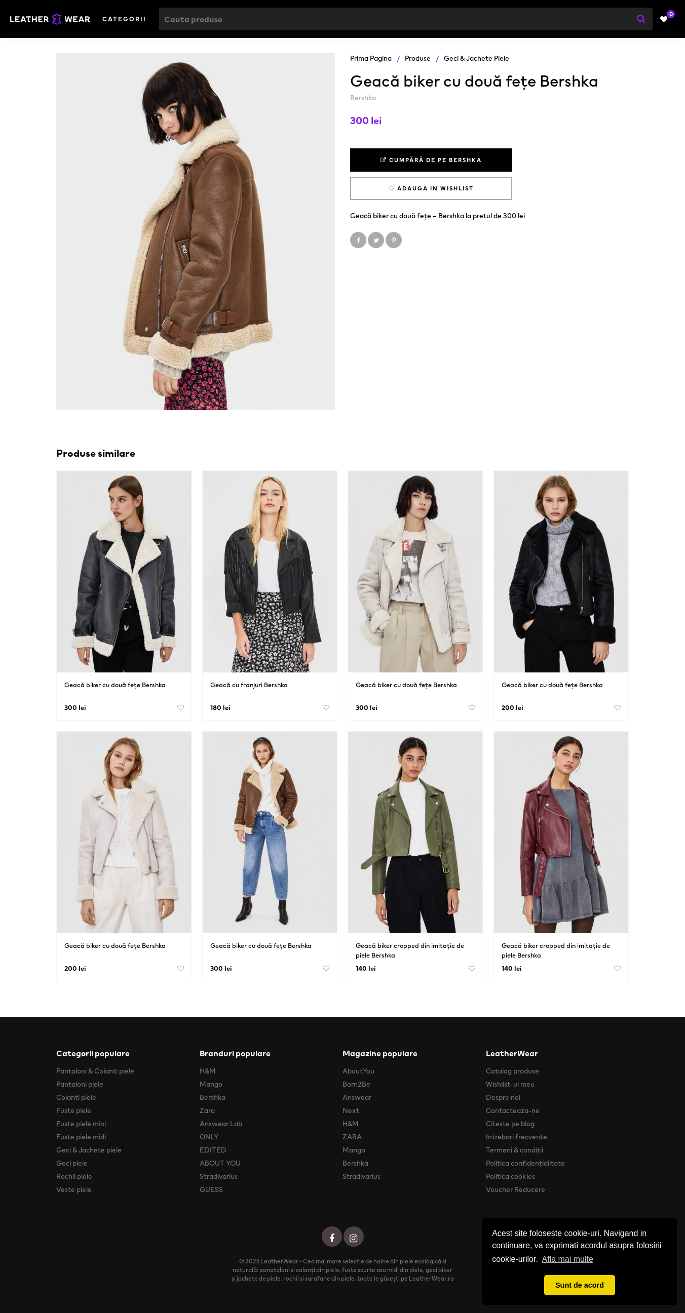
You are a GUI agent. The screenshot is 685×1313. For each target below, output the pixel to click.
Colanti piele (76, 1097)
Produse (418, 58)
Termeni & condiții (514, 1150)
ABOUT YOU (220, 1163)
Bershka (363, 98)
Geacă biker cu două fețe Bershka (115, 685)
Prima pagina (371, 58)
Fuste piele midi (81, 1137)
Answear (356, 1097)
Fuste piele (73, 1110)
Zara (207, 1110)
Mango (211, 1084)
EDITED (213, 1150)
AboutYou (358, 1071)
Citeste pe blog (510, 1124)
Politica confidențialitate (525, 1163)
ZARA (352, 1137)
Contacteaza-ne (513, 1110)
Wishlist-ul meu (510, 1084)
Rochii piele (74, 1176)
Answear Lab (221, 1124)
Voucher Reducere (515, 1189)
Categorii (124, 19)
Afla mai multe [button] (567, 1259)
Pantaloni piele (79, 1084)
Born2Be (356, 1084)
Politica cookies (510, 1176)
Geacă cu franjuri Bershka (249, 685)
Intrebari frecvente (516, 1137)
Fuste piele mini (81, 1124)
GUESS (211, 1189)
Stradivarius (219, 1176)
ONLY (209, 1137)
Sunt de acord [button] (579, 1285)
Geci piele (72, 1163)
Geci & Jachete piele (476, 58)
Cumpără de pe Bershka (431, 160)
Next (350, 1110)
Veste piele (74, 1189)
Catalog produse (512, 1071)
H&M (208, 1071)
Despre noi (503, 1097)
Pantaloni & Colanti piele (95, 1071)
